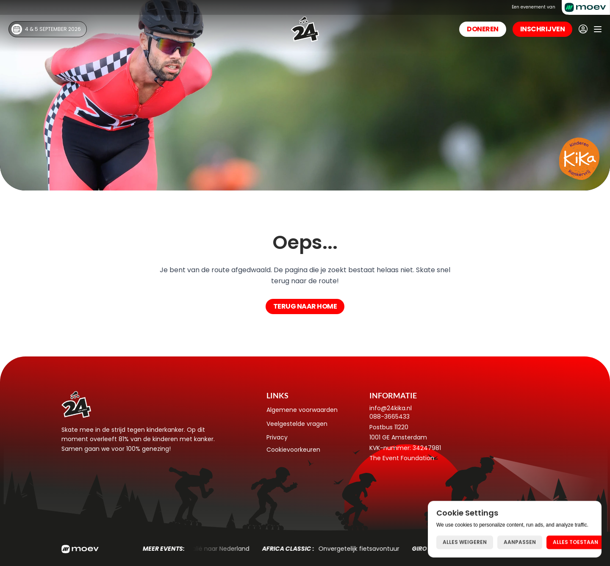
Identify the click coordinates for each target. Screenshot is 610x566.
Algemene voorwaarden (302, 410)
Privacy (277, 437)
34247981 (427, 448)
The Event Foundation (401, 458)
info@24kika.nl (390, 408)
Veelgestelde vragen (296, 424)
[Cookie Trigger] (293, 450)
